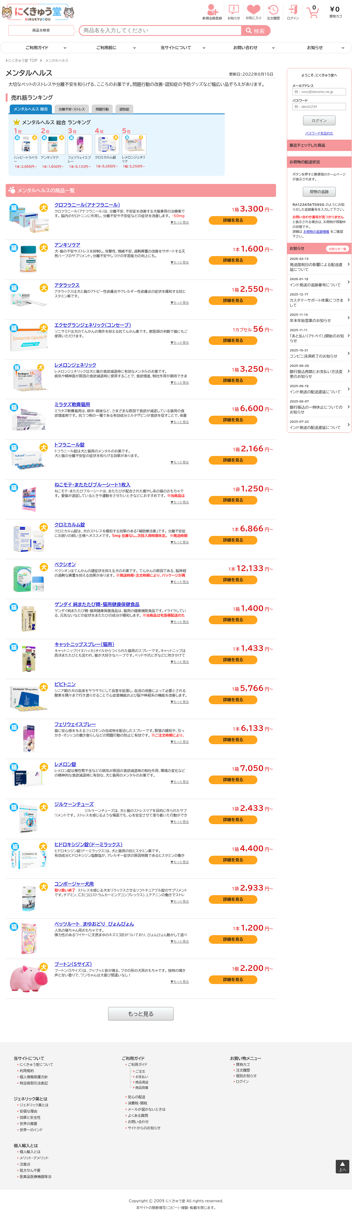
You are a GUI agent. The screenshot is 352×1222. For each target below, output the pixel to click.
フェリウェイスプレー (79, 159)
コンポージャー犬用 (74, 884)
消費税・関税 (137, 1103)
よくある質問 (138, 1115)
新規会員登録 (212, 12)
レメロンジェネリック (133, 159)
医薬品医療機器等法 (35, 1177)
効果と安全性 (30, 1117)
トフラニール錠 (70, 444)
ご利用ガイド (138, 1064)
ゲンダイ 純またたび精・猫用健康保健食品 (97, 604)
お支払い (141, 1076)
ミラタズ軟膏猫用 (72, 404)
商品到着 (141, 1087)
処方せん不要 (30, 1170)
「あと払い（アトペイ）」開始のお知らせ (318, 336)
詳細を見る (233, 220)
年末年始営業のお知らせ (318, 318)
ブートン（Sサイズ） (73, 964)
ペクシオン (65, 564)
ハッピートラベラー (26, 159)
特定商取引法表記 (34, 1083)
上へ (342, 1170)
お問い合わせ (138, 1122)
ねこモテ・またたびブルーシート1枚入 (93, 484)
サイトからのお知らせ (144, 1128)
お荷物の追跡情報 (316, 231)
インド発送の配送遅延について (318, 389)
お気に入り (253, 11)
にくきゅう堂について (36, 1064)
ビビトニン (65, 684)
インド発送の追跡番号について (318, 282)
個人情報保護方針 (34, 1077)
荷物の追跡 (319, 192)
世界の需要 (28, 1124)
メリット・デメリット (34, 1158)
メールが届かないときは (147, 1109)
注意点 (25, 1164)
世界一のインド (31, 1130)
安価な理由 (28, 1111)
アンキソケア (50, 157)
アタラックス (67, 285)
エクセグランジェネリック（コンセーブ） (93, 325)
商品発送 (141, 1082)
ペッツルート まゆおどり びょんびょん (94, 924)
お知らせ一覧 (337, 248)
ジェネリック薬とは (34, 1105)
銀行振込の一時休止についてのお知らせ (318, 407)
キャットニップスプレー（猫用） (84, 644)
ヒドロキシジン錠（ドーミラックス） (89, 844)
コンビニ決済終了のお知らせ (318, 353)
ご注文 (140, 1071)
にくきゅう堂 (38, 12)
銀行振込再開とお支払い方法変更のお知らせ (318, 371)
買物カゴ (327, 11)
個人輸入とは (30, 1152)
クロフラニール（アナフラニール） (87, 205)
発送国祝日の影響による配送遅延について (318, 264)
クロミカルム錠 (105, 157)
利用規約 (27, 1071)
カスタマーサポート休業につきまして (318, 300)
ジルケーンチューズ (74, 804)
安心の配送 (136, 1097)
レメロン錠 (65, 764)
